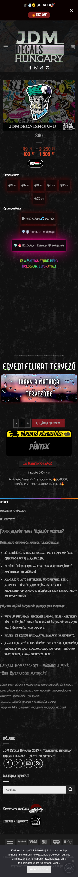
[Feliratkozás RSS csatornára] (38, 763)
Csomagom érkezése (23, 808)
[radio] (12, 185)
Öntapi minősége (12, 208)
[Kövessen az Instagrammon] (36, 68)
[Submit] (70, 789)
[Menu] (5, 46)
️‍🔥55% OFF (39, 15)
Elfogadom (39, 869)
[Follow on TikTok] (42, 68)
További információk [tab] (13, 511)
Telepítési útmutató (22, 821)
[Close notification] (71, 10)
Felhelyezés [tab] (7, 519)
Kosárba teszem (48, 423)
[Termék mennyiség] (21, 423)
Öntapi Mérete (11, 175)
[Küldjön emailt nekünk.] (47, 68)
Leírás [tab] (4, 502)
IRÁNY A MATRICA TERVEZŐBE (39, 388)
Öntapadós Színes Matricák (36, 479)
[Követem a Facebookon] (30, 68)
